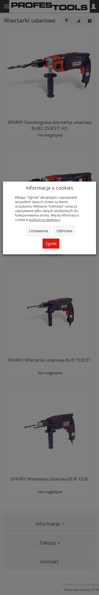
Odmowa (64, 230)
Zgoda (50, 243)
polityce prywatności (44, 220)
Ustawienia (38, 230)
